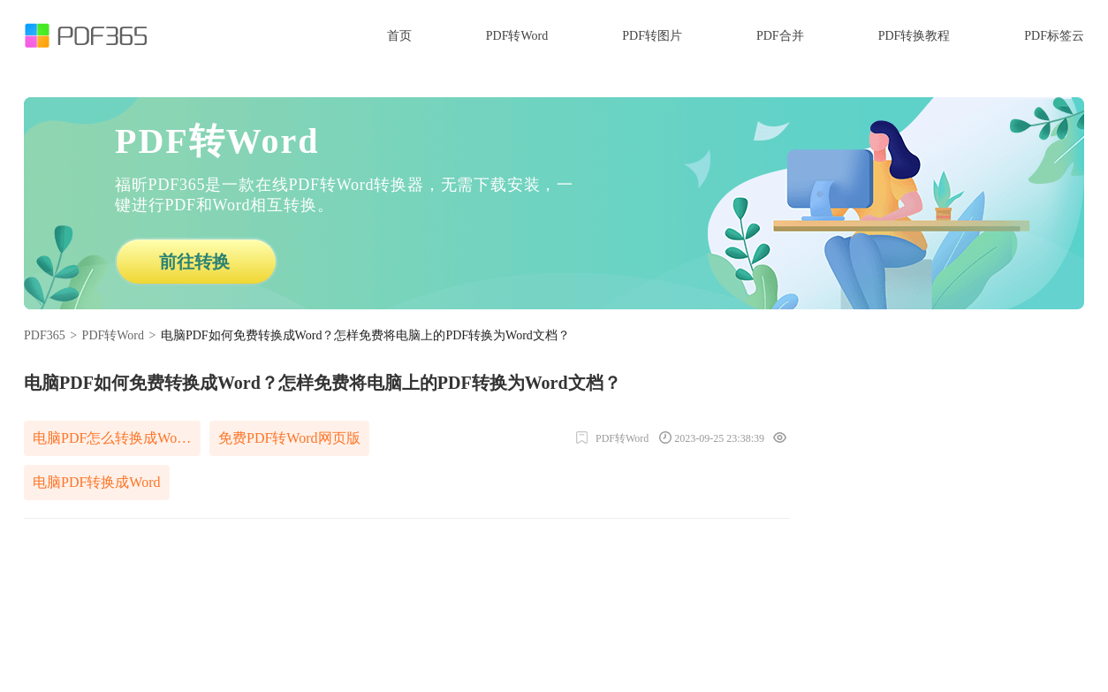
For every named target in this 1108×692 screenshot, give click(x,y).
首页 (399, 35)
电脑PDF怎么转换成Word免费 (117, 437)
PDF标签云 (1054, 35)
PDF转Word (517, 35)
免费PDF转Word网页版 (289, 437)
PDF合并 (780, 35)
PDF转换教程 (914, 35)
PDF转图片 (652, 35)
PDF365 (44, 335)
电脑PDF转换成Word (97, 482)
